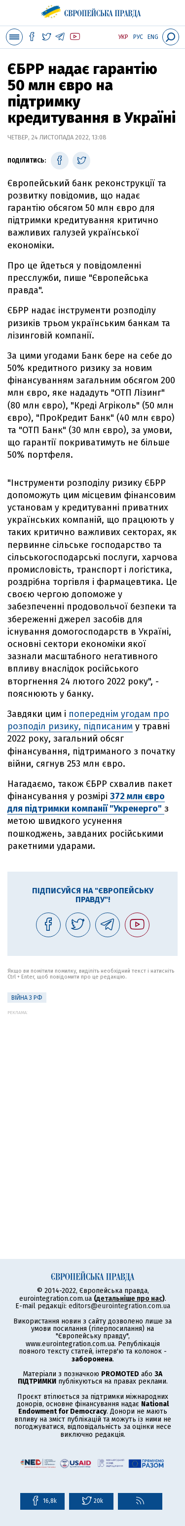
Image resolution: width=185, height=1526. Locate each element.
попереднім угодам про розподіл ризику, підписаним (88, 720)
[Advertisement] (92, 1107)
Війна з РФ (26, 997)
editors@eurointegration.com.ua (119, 1306)
